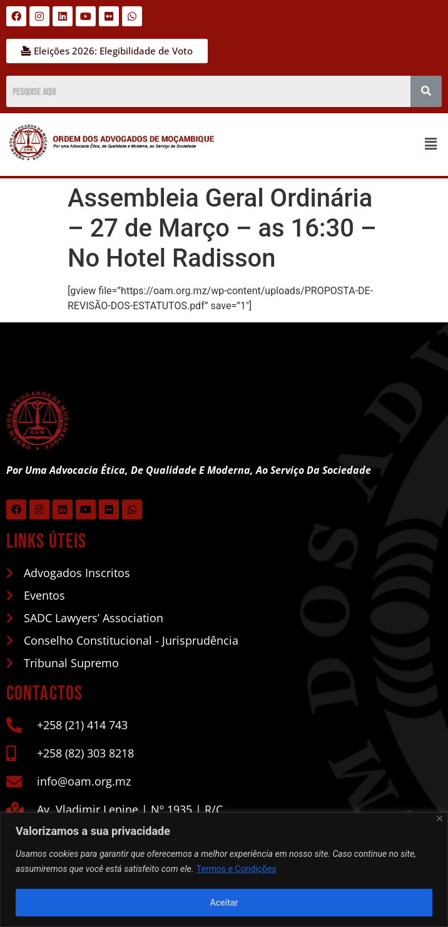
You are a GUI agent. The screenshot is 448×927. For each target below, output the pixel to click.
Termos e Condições (236, 869)
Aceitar (224, 903)
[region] (224, 869)
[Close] (439, 818)
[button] (431, 144)
